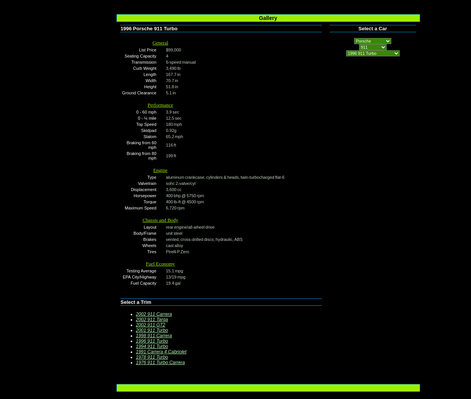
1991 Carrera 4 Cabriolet (161, 351)
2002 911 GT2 (151, 325)
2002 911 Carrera (154, 314)
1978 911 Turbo (152, 357)
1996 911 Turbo (152, 341)
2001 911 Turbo (152, 330)
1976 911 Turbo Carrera (160, 362)
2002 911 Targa (152, 319)
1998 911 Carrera (154, 335)
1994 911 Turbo (152, 346)
